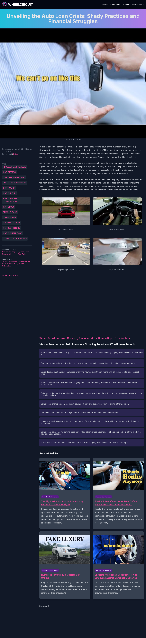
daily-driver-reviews (14, 177)
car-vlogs (8, 207)
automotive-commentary (10, 200)
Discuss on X (44, 606)
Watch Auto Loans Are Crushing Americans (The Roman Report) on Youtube (85, 338)
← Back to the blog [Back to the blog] (10, 275)
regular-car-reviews (14, 183)
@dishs (16, 154)
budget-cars (10, 212)
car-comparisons (12, 233)
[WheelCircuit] (17, 4)
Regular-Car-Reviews (14, 167)
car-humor (9, 188)
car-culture (10, 193)
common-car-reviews (15, 238)
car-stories (9, 217)
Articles (104, 4)
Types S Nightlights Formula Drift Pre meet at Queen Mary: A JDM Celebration (16, 264)
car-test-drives (11, 223)
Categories (115, 4)
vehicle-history (11, 228)
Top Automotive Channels (133, 4)
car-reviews (9, 172)
